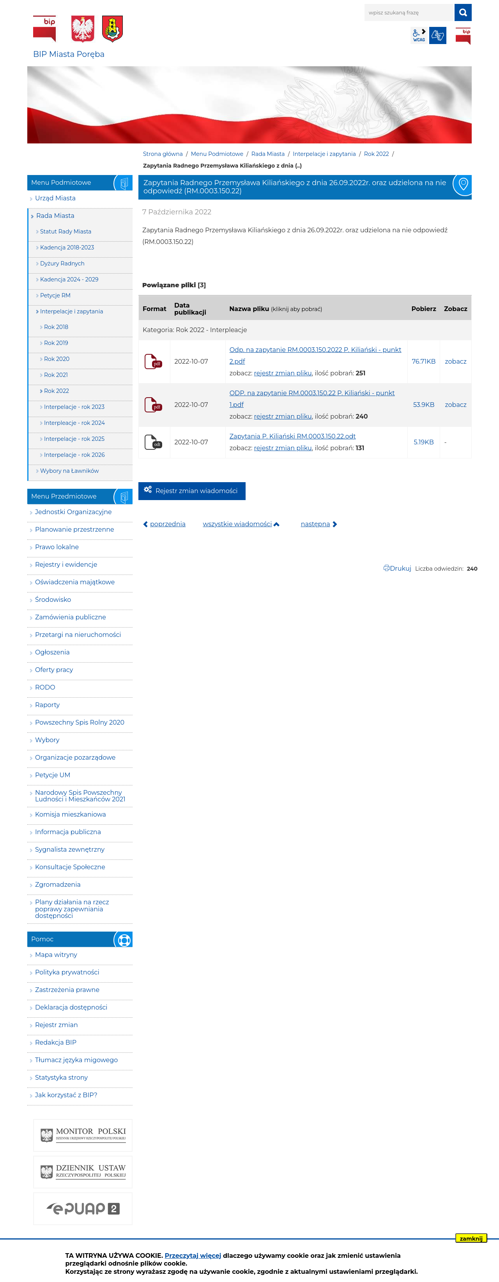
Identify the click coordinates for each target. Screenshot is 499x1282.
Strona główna (163, 153)
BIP (463, 36)
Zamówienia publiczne (70, 617)
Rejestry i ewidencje (66, 564)
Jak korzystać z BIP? (66, 1095)
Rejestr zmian (56, 1025)
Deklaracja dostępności (71, 1007)
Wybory (47, 740)
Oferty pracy (54, 670)
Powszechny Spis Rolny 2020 (79, 722)
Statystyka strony (61, 1077)
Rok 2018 (56, 327)
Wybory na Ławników (69, 470)
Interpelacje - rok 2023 (74, 406)
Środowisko (53, 599)
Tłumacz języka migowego (76, 1060)
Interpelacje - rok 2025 (74, 438)
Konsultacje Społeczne (70, 867)
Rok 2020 (56, 358)
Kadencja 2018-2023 (67, 247)
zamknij (471, 1238)
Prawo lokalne (57, 547)
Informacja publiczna (68, 832)
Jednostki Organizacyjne (73, 512)
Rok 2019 (56, 343)
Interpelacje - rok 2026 (74, 454)
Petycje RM (55, 295)
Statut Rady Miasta (66, 231)
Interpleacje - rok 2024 (74, 422)
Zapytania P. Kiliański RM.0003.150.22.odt (293, 436)
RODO (45, 687)
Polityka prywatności (67, 972)
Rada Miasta (268, 153)
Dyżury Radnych (62, 263)
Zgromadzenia (58, 884)
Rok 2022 (376, 153)
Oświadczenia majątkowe (75, 582)
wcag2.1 (419, 35)
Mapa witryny (56, 954)
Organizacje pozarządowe (75, 757)
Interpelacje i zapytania (324, 153)
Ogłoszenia (52, 652)
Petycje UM (53, 775)
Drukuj (400, 568)
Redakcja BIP (55, 1042)
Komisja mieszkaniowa (70, 814)
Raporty (47, 705)
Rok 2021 (56, 374)
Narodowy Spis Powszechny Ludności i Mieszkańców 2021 (80, 796)
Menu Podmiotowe (217, 153)
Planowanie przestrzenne (74, 529)
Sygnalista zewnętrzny (69, 849)
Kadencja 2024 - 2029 (69, 279)
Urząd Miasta (55, 198)
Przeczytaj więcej (193, 1255)
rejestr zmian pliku (283, 373)
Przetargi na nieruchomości (78, 634)
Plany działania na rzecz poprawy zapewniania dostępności (72, 909)
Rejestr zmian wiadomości (197, 491)
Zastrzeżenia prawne (67, 990)
